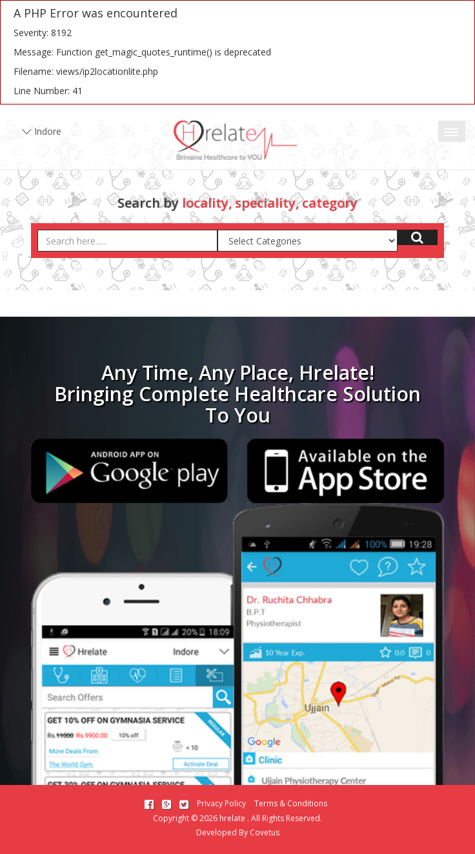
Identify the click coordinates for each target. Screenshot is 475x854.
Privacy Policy (221, 803)
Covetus (264, 832)
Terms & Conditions (290, 803)
